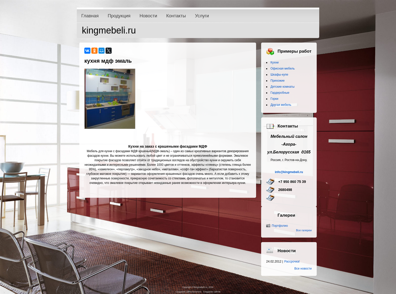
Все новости (303, 268)
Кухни (274, 62)
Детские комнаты (282, 86)
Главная (90, 15)
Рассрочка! (292, 261)
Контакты (176, 15)
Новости (148, 15)
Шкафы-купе (279, 74)
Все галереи (304, 230)
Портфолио (280, 225)
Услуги (202, 15)
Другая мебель (280, 105)
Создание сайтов (211, 291)
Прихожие (277, 80)
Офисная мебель (282, 68)
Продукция (119, 15)
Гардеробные (279, 92)
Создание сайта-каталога (188, 291)
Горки (274, 99)
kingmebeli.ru (109, 30)
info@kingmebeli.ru (289, 172)
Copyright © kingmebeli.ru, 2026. (198, 287)
